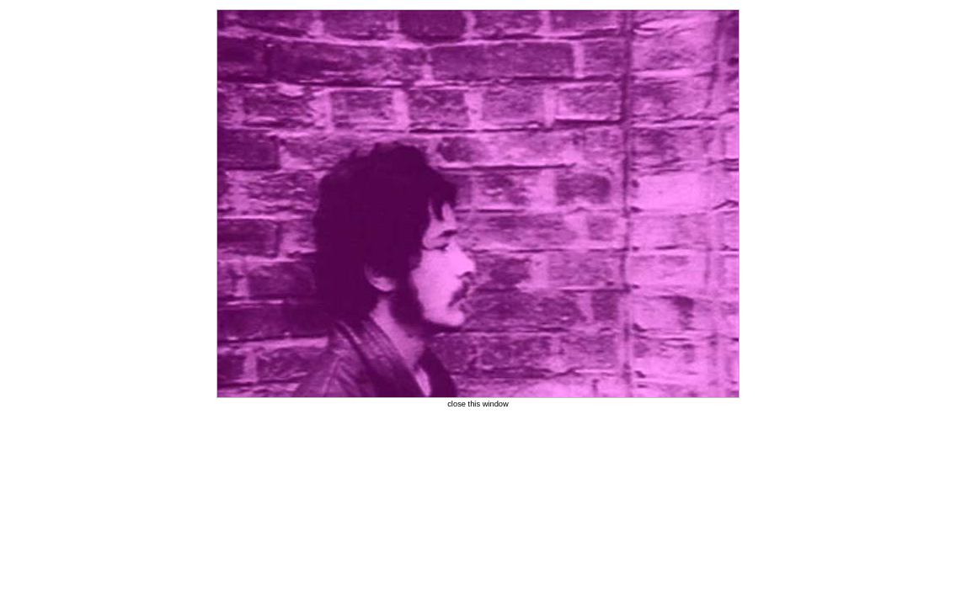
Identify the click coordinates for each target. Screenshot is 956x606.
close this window (478, 404)
